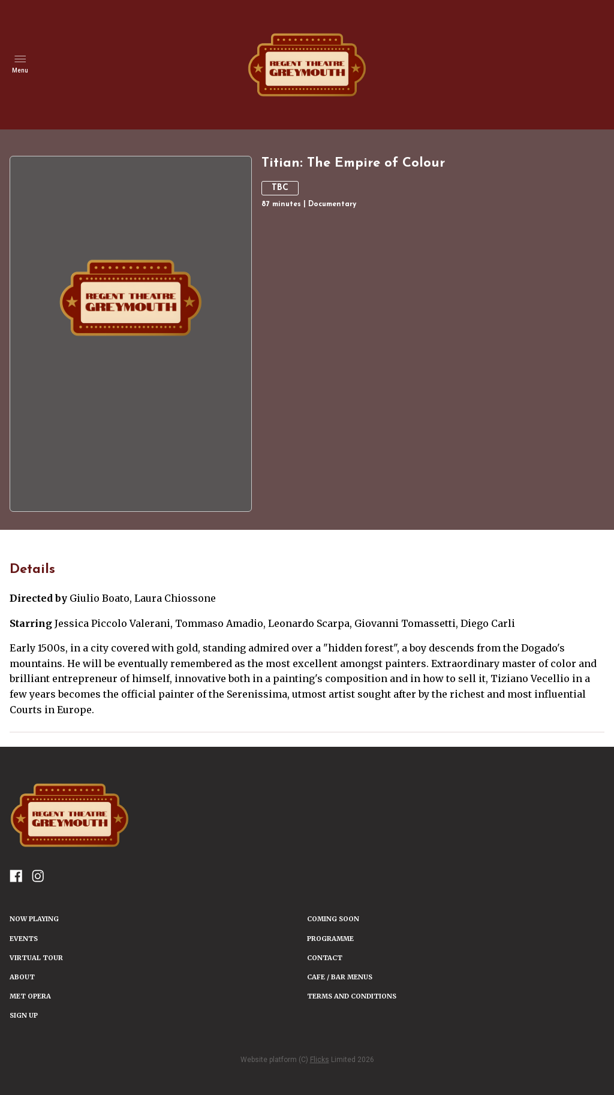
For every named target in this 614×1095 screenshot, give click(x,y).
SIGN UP (24, 1015)
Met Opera (30, 996)
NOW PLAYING (34, 919)
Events (24, 938)
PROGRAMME (330, 938)
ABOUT (22, 977)
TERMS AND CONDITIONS (351, 996)
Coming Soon (333, 919)
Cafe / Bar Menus (339, 977)
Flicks (319, 1059)
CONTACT (324, 958)
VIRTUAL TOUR (36, 958)
